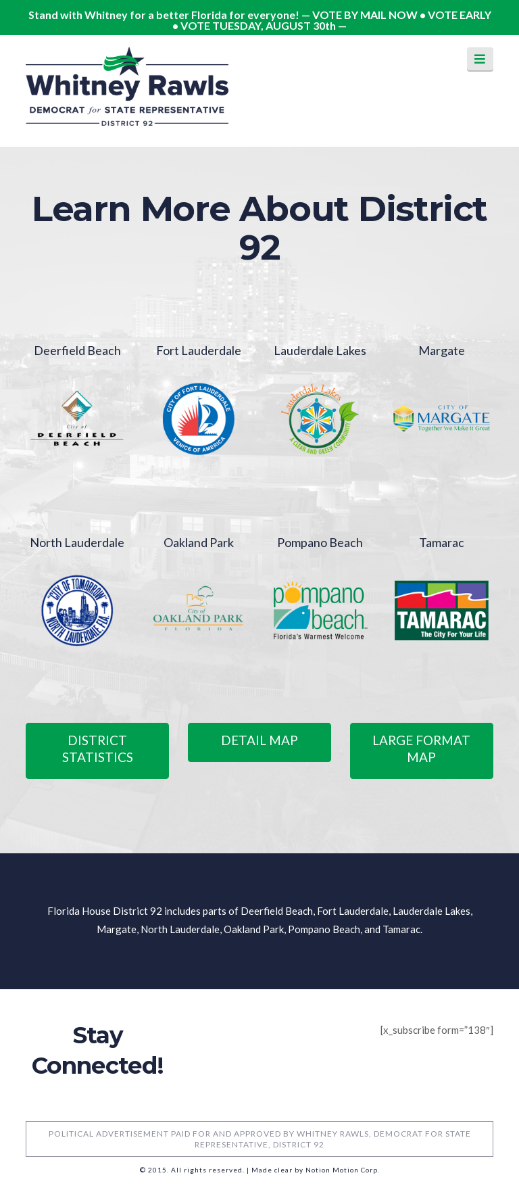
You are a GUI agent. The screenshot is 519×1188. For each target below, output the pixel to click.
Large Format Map (421, 748)
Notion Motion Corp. (342, 1170)
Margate (441, 350)
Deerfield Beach (77, 350)
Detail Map (259, 740)
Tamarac (441, 542)
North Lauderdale (77, 542)
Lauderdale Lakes (320, 350)
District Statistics (97, 748)
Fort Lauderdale (198, 350)
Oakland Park (199, 542)
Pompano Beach (320, 542)
